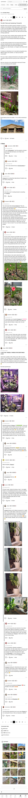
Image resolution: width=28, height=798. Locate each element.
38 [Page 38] (16, 17)
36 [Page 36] (11, 17)
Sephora (3, 1)
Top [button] (1, 792)
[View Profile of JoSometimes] (11, 146)
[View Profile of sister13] (5, 20)
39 (19, 17)
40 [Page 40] (22, 17)
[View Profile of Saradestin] (11, 161)
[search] (14, 2)
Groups (12, 4)
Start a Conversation (22, 4)
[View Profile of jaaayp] (7, 173)
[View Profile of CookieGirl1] (8, 460)
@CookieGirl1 (7, 476)
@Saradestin (11, 150)
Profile (8, 4)
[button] (9, 78)
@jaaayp (8, 193)
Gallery (16, 4)
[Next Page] (25, 17)
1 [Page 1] (5, 17)
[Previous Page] (3, 17)
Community (3, 4)
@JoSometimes (21, 165)
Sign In (15, 796)
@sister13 (5, 178)
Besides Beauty (6, 12)
